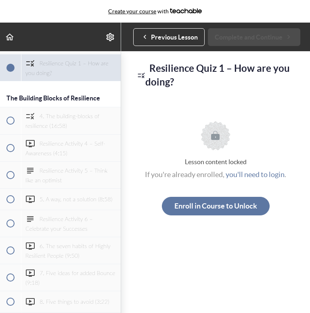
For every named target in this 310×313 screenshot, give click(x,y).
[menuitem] (111, 37)
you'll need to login (255, 174)
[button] (10, 37)
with (155, 11)
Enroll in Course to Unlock (215, 206)
